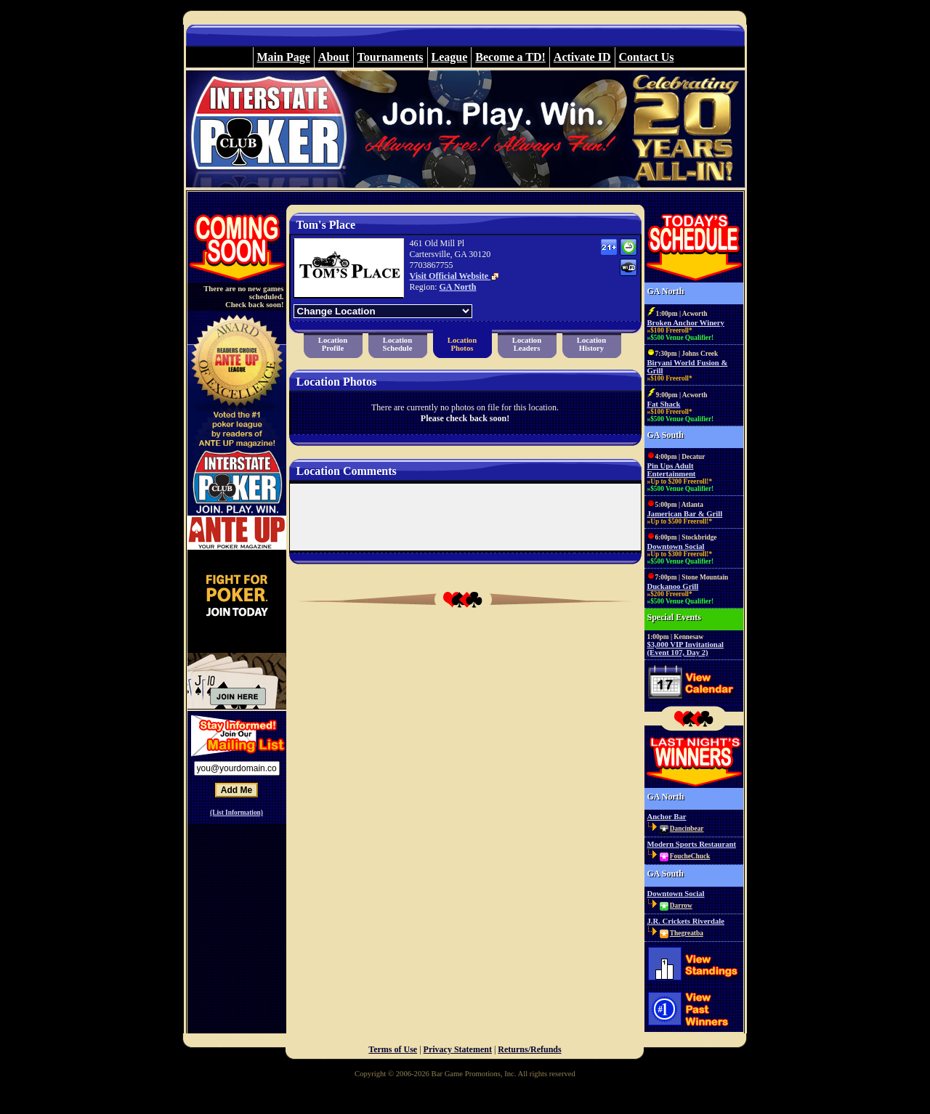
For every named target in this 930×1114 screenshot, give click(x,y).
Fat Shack (664, 404)
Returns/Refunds (529, 1049)
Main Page (283, 57)
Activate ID (582, 57)
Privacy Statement (458, 1049)
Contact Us (646, 57)
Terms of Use (392, 1049)
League (450, 57)
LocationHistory (591, 344)
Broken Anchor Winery (685, 323)
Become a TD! (510, 57)
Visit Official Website (455, 276)
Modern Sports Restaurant (692, 844)
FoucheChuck (690, 856)
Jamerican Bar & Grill (685, 514)
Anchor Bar (667, 817)
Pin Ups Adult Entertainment (671, 470)
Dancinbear (687, 828)
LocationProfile (332, 344)
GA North (458, 287)
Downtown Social (676, 546)
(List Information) (236, 812)
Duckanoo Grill (673, 586)
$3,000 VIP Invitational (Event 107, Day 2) (685, 648)
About (333, 57)
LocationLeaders (526, 344)
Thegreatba (686, 933)
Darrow (681, 905)
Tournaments (390, 57)
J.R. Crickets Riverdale (686, 921)
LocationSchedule (398, 344)
